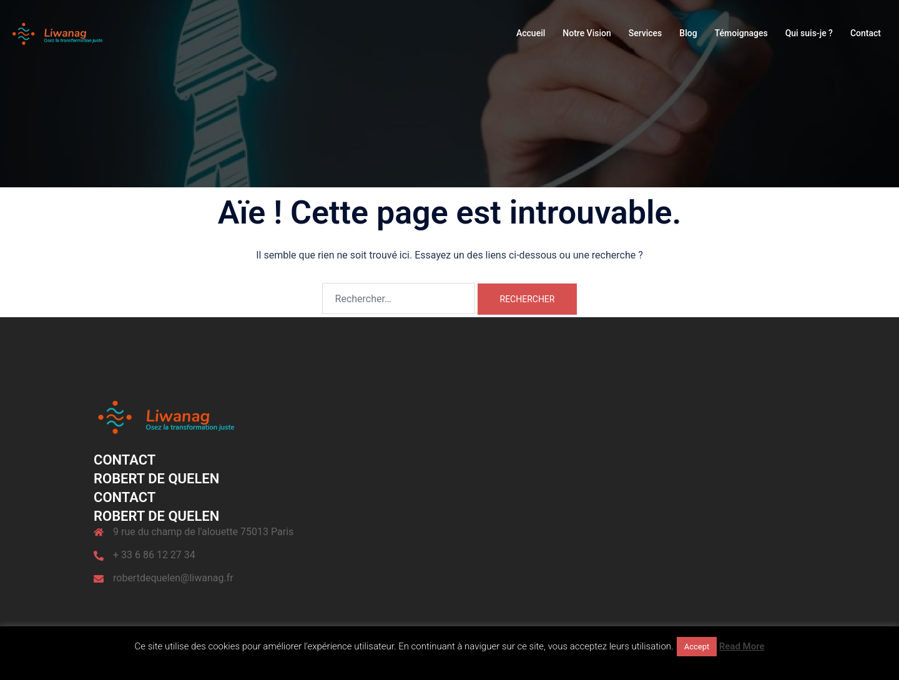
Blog (688, 33)
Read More (742, 646)
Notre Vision (586, 33)
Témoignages (741, 33)
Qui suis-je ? (809, 33)
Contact (865, 33)
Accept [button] (697, 646)
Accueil (530, 33)
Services (645, 33)
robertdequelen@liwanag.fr (173, 578)
